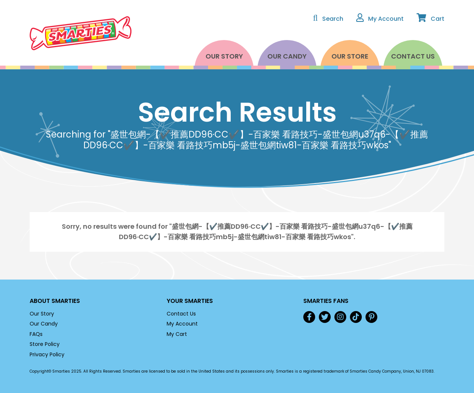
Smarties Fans (325, 301)
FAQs (36, 334)
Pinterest (371, 317)
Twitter (325, 317)
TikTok (356, 317)
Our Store (349, 56)
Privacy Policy (47, 354)
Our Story (224, 56)
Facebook (309, 317)
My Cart (177, 334)
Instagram (340, 317)
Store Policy (45, 344)
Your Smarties (190, 301)
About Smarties (55, 301)
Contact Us (413, 56)
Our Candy (287, 56)
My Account (182, 323)
